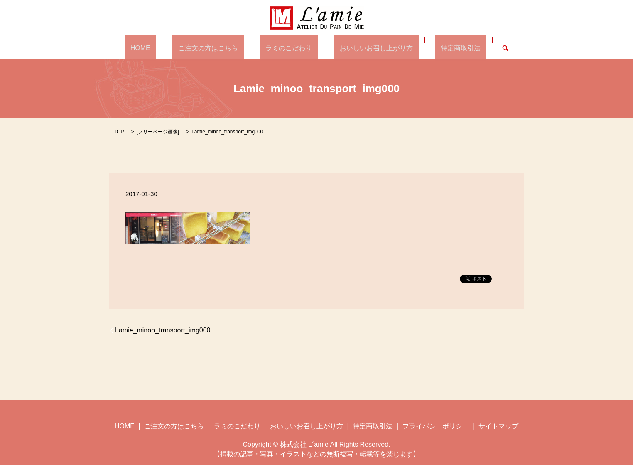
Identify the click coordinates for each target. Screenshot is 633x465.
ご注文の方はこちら (220, 47)
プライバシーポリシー (435, 425)
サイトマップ (498, 425)
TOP (119, 131)
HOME (164, 47)
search (476, 47)
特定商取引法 (437, 47)
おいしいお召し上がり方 (364, 47)
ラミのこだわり (288, 47)
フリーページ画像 (158, 131)
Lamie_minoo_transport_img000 (162, 329)
